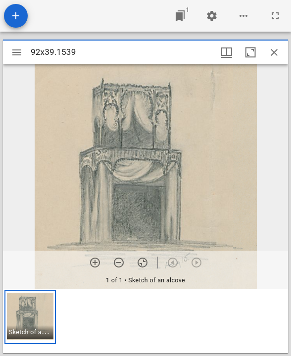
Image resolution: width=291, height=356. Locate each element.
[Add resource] (16, 16)
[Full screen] (275, 16)
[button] (30, 317)
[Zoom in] (95, 262)
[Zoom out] (119, 262)
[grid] (145, 321)
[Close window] (274, 52)
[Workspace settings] (212, 16)
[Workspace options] (243, 16)
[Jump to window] (180, 16)
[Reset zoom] (142, 262)
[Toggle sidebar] (17, 52)
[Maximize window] (250, 52)
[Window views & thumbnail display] (227, 52)
